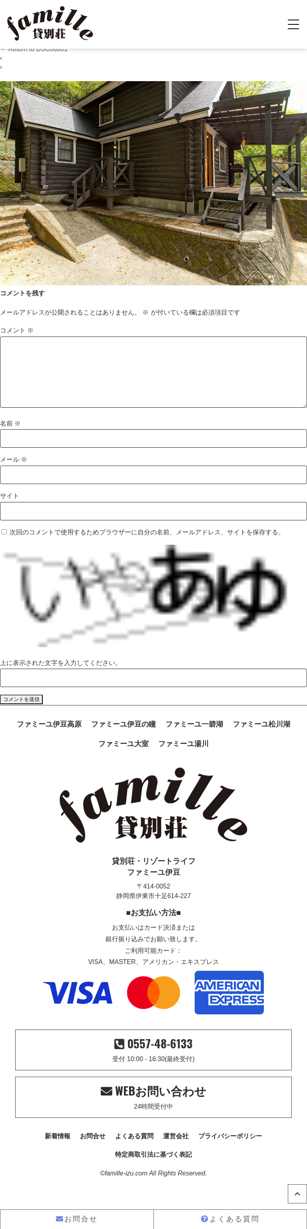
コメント (17, 330)
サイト (9, 508)
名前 (10, 436)
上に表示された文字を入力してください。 (61, 675)
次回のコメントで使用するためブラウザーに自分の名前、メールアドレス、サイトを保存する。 (147, 545)
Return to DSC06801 (34, 49)
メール (13, 472)
